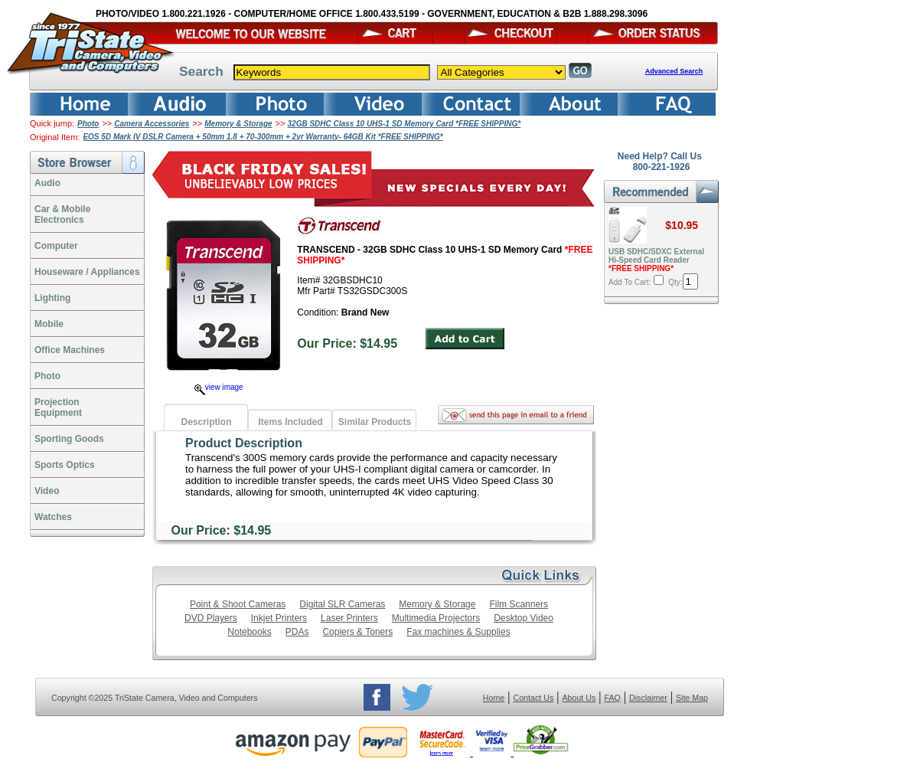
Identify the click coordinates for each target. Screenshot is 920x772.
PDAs (297, 631)
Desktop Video (523, 618)
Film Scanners (518, 604)
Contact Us (534, 697)
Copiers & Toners (357, 631)
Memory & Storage (238, 123)
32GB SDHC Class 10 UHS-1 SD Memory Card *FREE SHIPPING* (404, 123)
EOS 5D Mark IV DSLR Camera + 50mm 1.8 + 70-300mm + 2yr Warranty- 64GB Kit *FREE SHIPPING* (262, 136)
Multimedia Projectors (436, 618)
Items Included (290, 422)
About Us (578, 697)
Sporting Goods (69, 438)
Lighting (52, 298)
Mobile (49, 324)
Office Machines (69, 350)
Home (493, 697)
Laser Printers (349, 618)
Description (206, 422)
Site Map (692, 697)
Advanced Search (674, 71)
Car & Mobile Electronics (62, 214)
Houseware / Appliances (87, 272)
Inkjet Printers (279, 618)
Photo (88, 123)
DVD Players (210, 618)
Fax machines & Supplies (458, 631)
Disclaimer (648, 697)
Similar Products (374, 422)
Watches (53, 517)
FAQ (612, 697)
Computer (56, 245)
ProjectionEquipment (58, 407)
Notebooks (249, 631)
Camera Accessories (151, 123)
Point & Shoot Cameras (237, 604)
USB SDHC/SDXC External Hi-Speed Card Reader (656, 260)
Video (46, 491)
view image (218, 387)
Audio (47, 183)
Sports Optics (64, 465)
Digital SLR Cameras (342, 604)
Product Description (243, 443)
